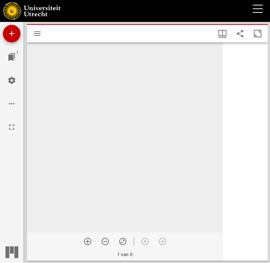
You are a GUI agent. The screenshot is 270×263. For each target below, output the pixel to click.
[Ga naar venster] (11, 57)
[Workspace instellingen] (11, 80)
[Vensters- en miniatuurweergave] (222, 33)
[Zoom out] (105, 241)
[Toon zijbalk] (37, 33)
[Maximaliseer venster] (257, 33)
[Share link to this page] (240, 33)
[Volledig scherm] (11, 127)
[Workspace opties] (11, 104)
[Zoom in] (87, 241)
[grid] (245, 151)
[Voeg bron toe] (11, 33)
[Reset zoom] (123, 241)
